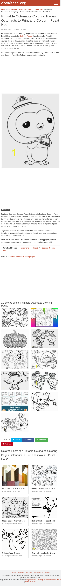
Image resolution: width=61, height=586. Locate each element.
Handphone (24, 248)
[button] (56, 3)
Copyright (29, 572)
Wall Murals (6, 491)
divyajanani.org (13, 3)
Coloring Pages (6, 29)
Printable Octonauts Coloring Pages (21, 257)
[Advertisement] (30, 75)
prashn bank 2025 (31, 582)
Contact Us (21, 572)
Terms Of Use (38, 572)
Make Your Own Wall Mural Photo (15, 489)
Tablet (35, 248)
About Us (47, 572)
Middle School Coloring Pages (13, 521)
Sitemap (13, 572)
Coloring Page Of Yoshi (11, 553)
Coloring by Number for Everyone (44, 553)
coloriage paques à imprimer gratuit (49, 580)
